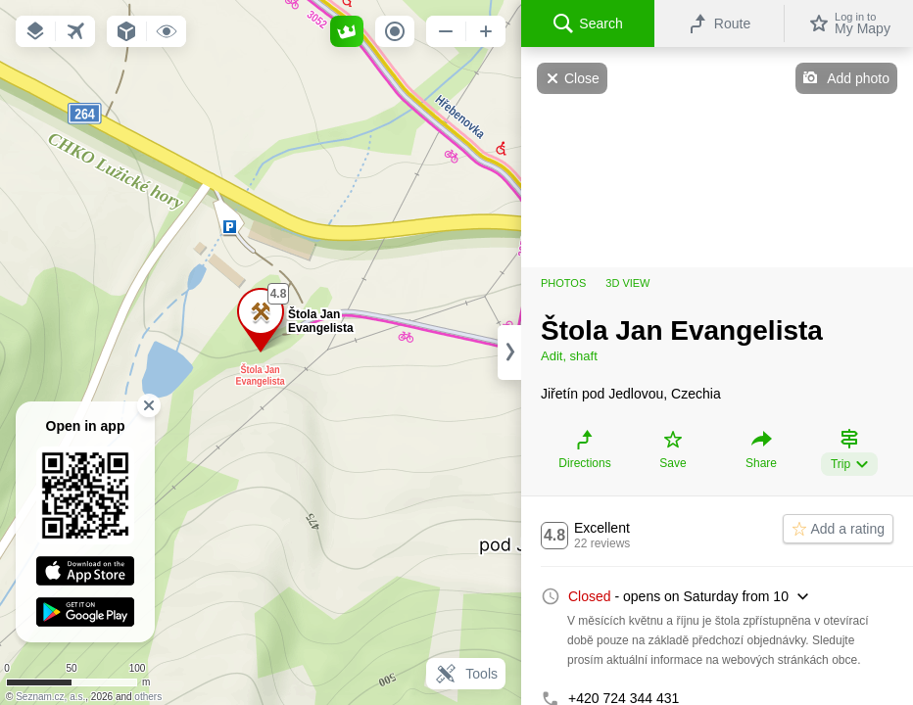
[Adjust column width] (509, 352)
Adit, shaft (569, 356)
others (148, 696)
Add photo (858, 78)
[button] (35, 31)
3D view (627, 283)
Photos (563, 283)
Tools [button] (466, 673)
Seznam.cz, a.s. (50, 696)
